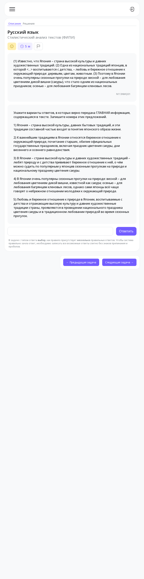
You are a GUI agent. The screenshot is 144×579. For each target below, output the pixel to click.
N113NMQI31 (123, 94)
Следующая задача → (119, 262)
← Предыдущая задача (81, 262)
